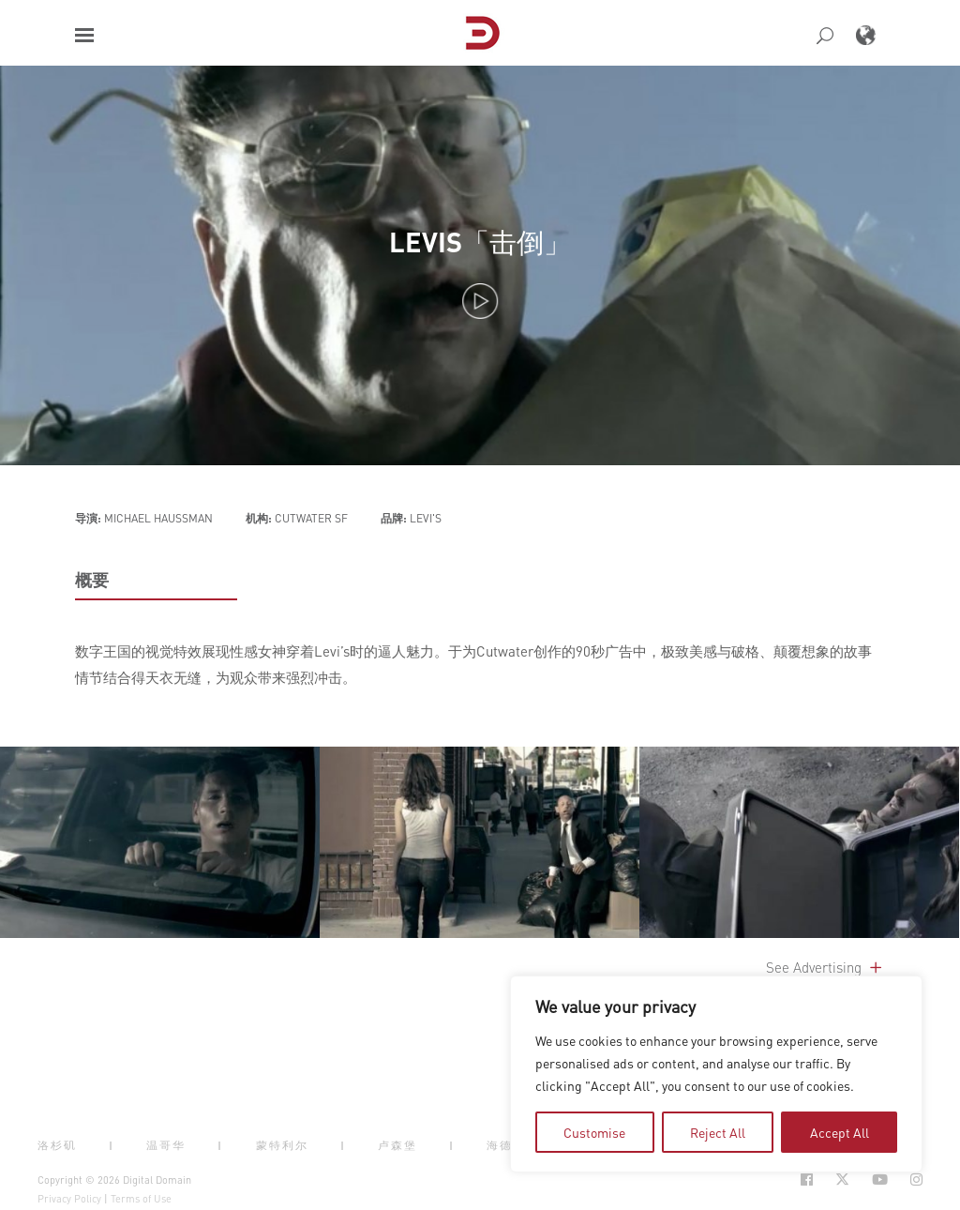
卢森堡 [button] (397, 1145)
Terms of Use (141, 1198)
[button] (84, 35)
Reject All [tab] (717, 1132)
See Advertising (825, 967)
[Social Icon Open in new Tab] (807, 1179)
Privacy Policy (69, 1198)
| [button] (111, 1145)
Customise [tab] (594, 1132)
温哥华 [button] (166, 1145)
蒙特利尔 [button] (282, 1145)
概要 (92, 579)
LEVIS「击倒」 (480, 241)
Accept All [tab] (839, 1132)
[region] (716, 1074)
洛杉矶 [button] (57, 1145)
